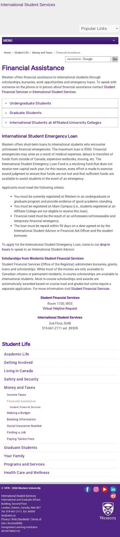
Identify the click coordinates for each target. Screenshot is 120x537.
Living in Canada (18, 371)
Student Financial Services (90, 289)
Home (7, 52)
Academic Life (16, 354)
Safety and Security (21, 379)
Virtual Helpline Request (60, 308)
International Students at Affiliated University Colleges (55, 123)
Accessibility (15, 523)
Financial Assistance (21, 401)
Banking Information (21, 419)
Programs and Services (24, 464)
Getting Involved (18, 363)
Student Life (22, 52)
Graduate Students (25, 113)
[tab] (60, 103)
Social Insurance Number (24, 426)
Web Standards (20, 519)
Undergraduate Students (30, 103)
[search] (88, 59)
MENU (7, 41)
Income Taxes (16, 395)
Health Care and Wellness (26, 473)
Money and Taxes (42, 52)
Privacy (5, 519)
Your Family (14, 456)
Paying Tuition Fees (20, 439)
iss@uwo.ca (8, 515)
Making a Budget (19, 413)
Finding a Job (16, 432)
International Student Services (54, 92)
